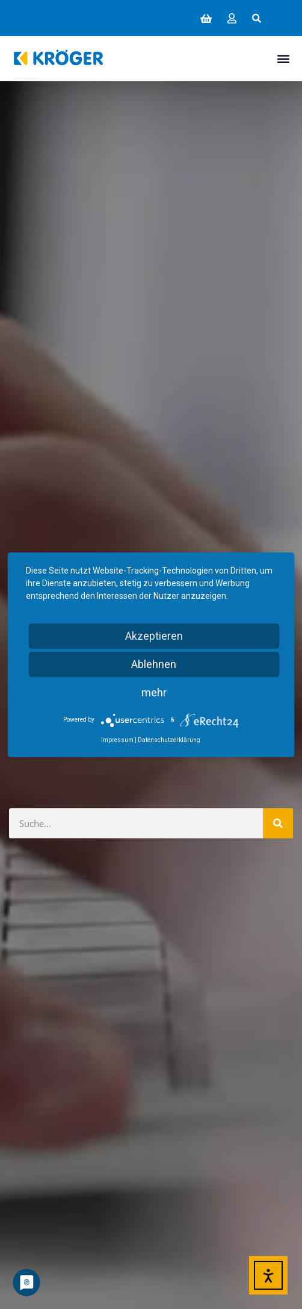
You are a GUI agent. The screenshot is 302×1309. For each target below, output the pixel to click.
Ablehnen (153, 664)
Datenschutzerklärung (169, 740)
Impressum (117, 740)
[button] (257, 18)
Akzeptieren (154, 636)
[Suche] (278, 823)
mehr (154, 692)
